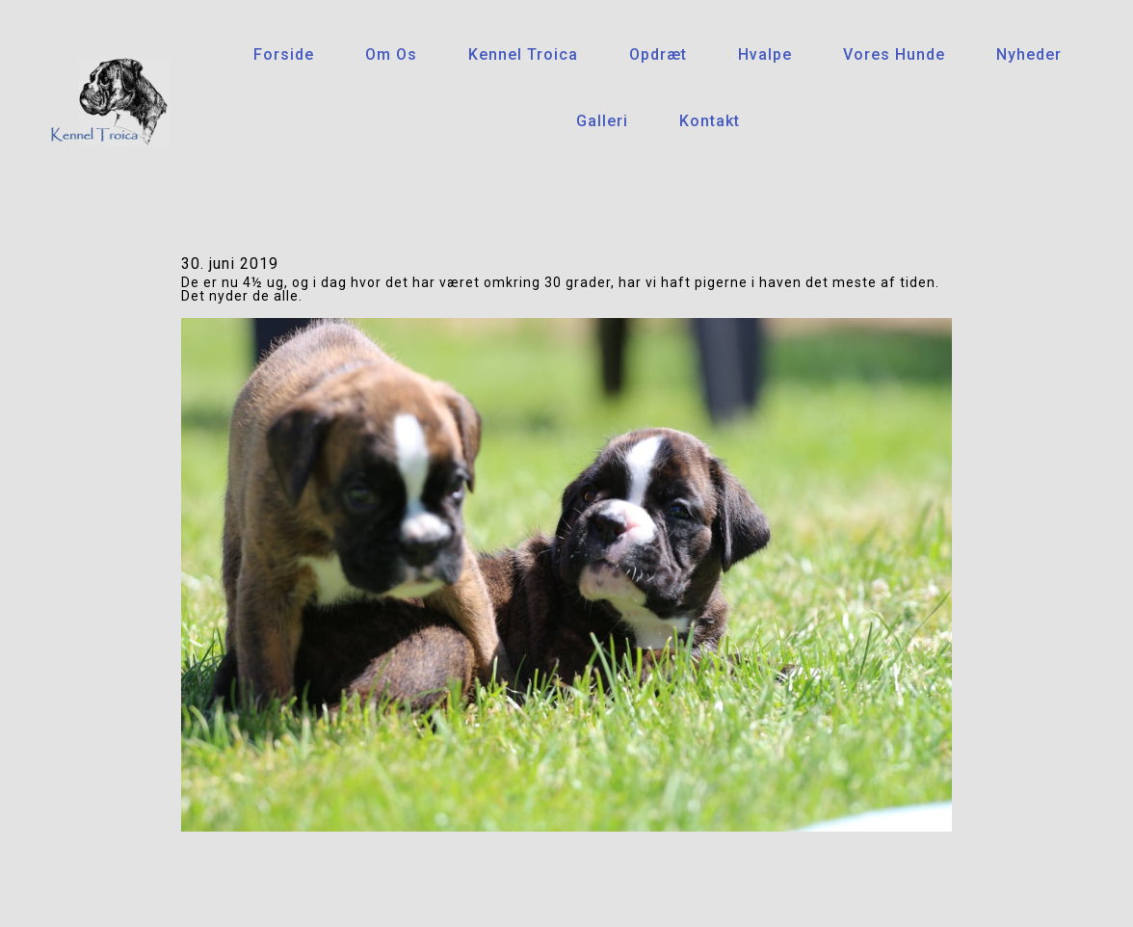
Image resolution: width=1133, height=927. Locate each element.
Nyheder (1029, 54)
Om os (391, 54)
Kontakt (709, 121)
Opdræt (658, 54)
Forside (283, 54)
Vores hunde (894, 54)
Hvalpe (765, 54)
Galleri (602, 121)
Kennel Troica (523, 54)
